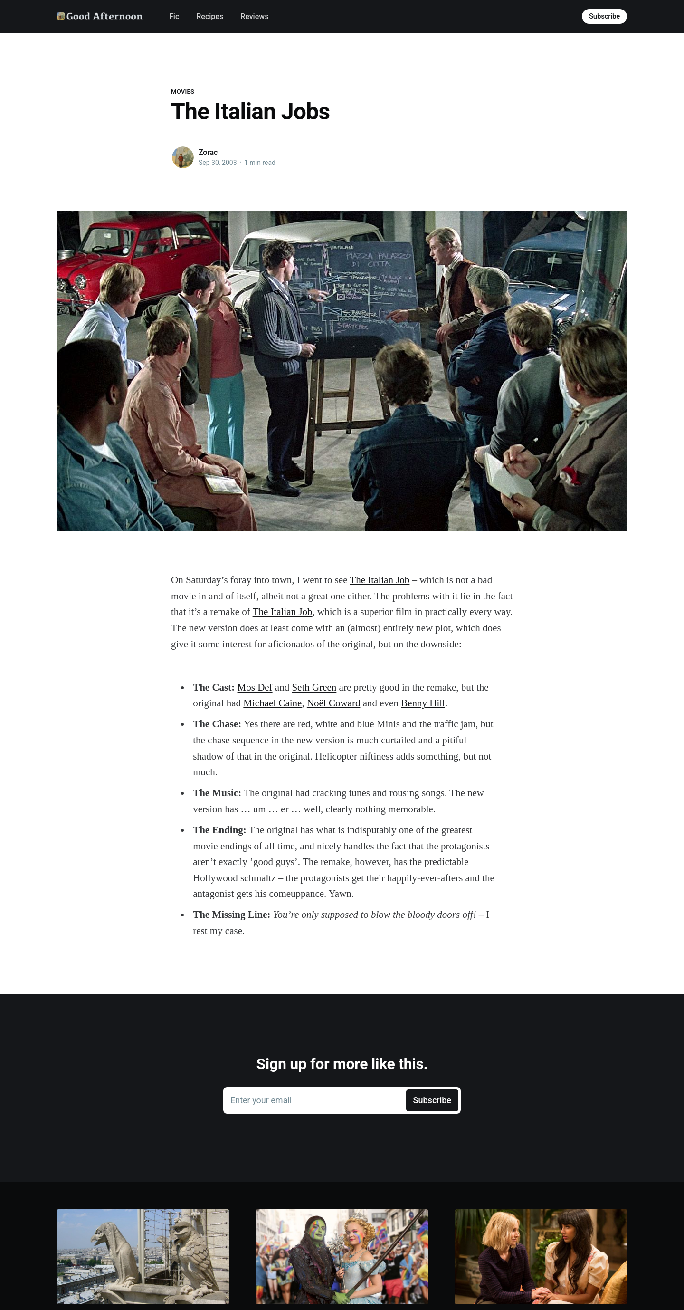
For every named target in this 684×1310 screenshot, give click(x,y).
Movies (182, 91)
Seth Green (314, 687)
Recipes (209, 16)
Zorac (208, 152)
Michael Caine (272, 703)
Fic (174, 16)
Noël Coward (334, 703)
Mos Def (255, 687)
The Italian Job (379, 580)
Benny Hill (423, 703)
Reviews (254, 16)
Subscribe (604, 16)
